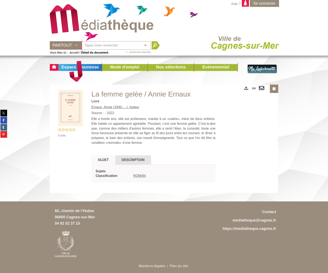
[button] (125, 67)
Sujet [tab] (103, 160)
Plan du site (179, 266)
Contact (269, 212)
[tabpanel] (153, 174)
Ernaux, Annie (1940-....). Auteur (115, 107)
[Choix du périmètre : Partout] (66, 45)
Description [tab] (133, 160)
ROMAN (139, 176)
